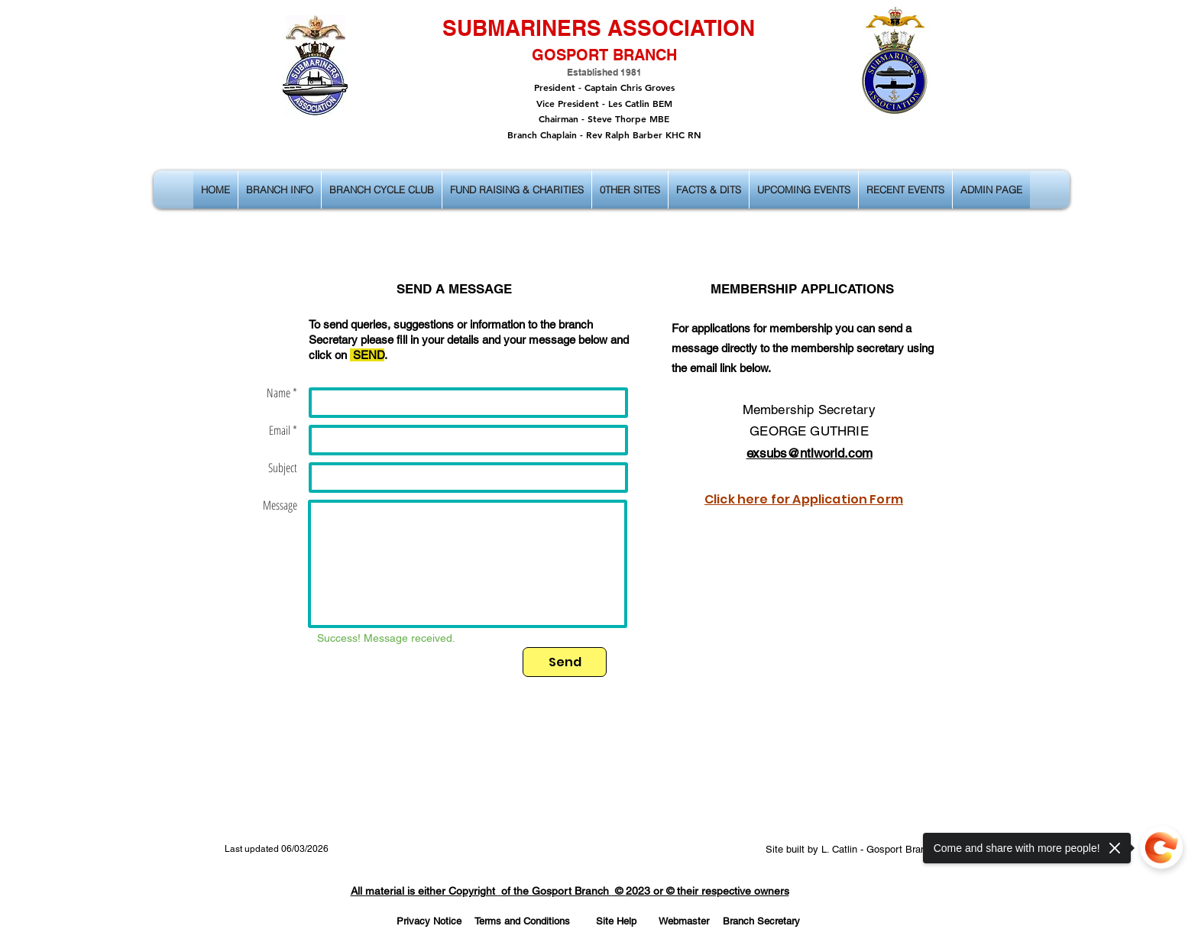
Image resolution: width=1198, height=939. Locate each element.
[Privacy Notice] (429, 921)
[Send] (565, 662)
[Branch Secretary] (761, 921)
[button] (279, 189)
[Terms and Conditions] (521, 921)
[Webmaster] (684, 921)
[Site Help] (616, 921)
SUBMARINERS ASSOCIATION (598, 27)
